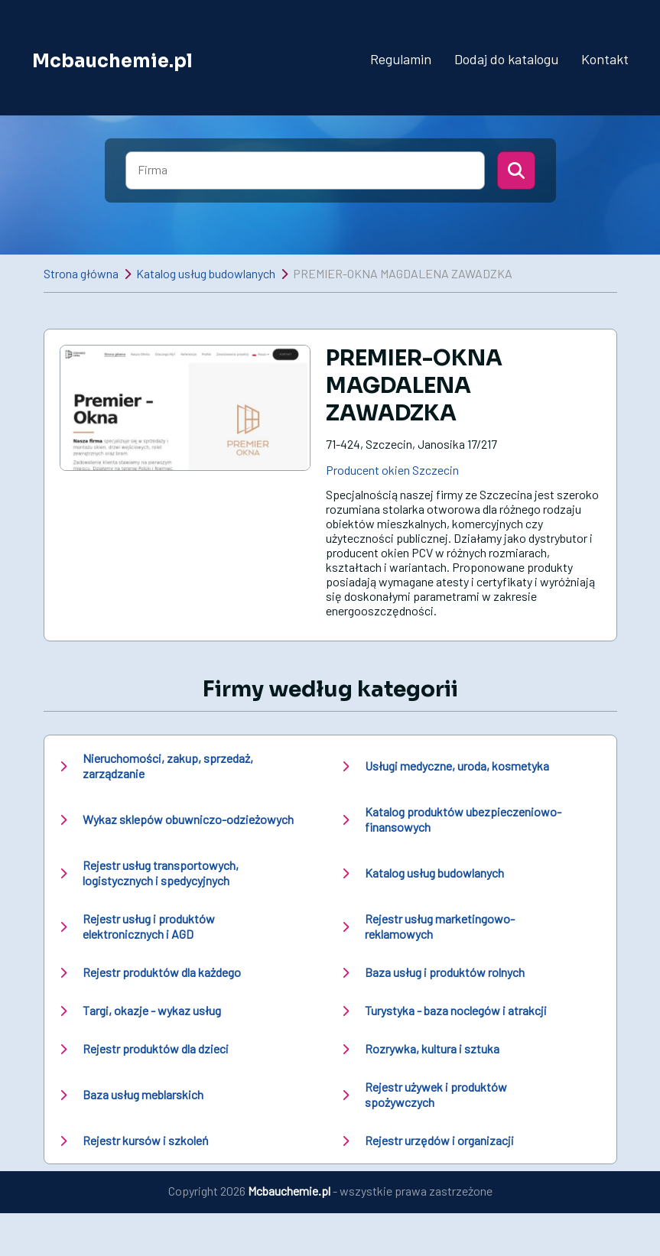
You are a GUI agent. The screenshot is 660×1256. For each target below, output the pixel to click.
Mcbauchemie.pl (112, 60)
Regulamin (400, 58)
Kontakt (605, 58)
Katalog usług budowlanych (205, 273)
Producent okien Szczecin (392, 469)
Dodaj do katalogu (506, 58)
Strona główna (81, 273)
